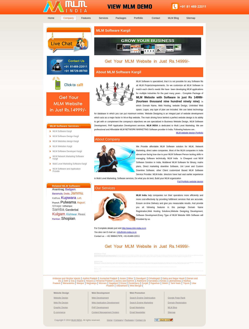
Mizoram (103, 283)
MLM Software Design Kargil (66, 136)
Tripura (186, 283)
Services (103, 18)
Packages (121, 18)
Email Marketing (137, 307)
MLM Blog (173, 18)
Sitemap (190, 18)
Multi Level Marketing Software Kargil (70, 164)
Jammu (77, 193)
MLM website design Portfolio (189, 133)
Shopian (68, 218)
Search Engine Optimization (142, 298)
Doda (67, 193)
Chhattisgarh (154, 278)
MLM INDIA (76, 320)
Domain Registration (177, 302)
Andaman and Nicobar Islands (66, 278)
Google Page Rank (176, 298)
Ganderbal (71, 209)
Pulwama (68, 202)
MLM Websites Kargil (62, 146)
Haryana (90, 281)
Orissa (123, 283)
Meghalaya (91, 283)
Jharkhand (141, 281)
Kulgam (58, 214)
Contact (156, 18)
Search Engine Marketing (141, 302)
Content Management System (105, 312)
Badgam (70, 189)
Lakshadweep (174, 281)
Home (51, 18)
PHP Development (100, 307)
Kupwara (68, 197)
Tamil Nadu (175, 283)
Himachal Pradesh (104, 281)
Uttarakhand (121, 285)
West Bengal (136, 285)
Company (68, 18)
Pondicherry (133, 283)
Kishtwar (71, 214)
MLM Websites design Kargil (66, 141)
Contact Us (140, 320)
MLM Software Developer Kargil (67, 151)
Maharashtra (68, 283)
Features (86, 18)
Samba (58, 209)
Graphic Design (61, 307)
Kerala (163, 281)
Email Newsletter (137, 312)
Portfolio (138, 18)
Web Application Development (105, 302)
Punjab (145, 283)
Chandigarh (140, 278)
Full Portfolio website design (190, 181)
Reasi (81, 214)
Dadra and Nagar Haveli (173, 278)
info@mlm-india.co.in (126, 232)
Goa (73, 281)
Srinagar (56, 205)
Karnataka (153, 281)
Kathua (56, 198)
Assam (123, 278)
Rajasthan (155, 283)
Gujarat (80, 281)
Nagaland (113, 283)
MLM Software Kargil (62, 131)
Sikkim (165, 283)
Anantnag (58, 189)
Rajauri (81, 202)
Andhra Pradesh (90, 278)
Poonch (55, 203)
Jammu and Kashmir (124, 281)
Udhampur (67, 206)
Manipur (80, 283)
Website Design (61, 298)
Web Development (100, 298)
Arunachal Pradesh (108, 278)
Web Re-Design (61, 302)
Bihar (130, 278)
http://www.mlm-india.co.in (134, 228)
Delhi (66, 281)
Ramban (56, 219)
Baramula (57, 193)
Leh (79, 198)
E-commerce (59, 312)
